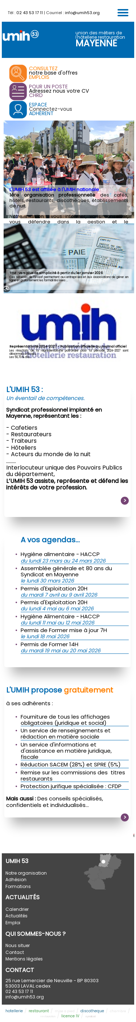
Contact (14, 952)
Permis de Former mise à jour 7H (64, 630)
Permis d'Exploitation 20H (54, 588)
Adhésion (15, 879)
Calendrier (17, 909)
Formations (18, 886)
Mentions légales (24, 959)
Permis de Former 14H (49, 644)
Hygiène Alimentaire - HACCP (60, 616)
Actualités (16, 916)
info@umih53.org (82, 13)
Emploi (12, 923)
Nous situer (17, 945)
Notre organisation (26, 873)
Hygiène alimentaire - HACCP (60, 554)
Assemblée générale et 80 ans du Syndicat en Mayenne (66, 571)
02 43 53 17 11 (29, 13)
